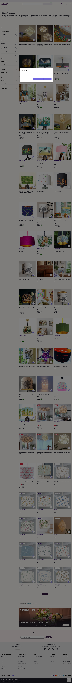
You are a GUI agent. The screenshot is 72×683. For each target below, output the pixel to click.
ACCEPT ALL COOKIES (47, 78)
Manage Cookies (24, 78)
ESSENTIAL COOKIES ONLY (38, 78)
